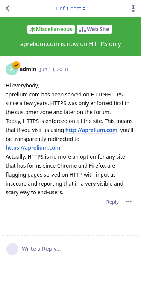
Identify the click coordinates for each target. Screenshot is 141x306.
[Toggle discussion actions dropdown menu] (133, 8)
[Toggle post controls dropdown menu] (128, 201)
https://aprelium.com (33, 147)
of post (70, 8)
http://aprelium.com (91, 130)
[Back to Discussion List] (7, 8)
